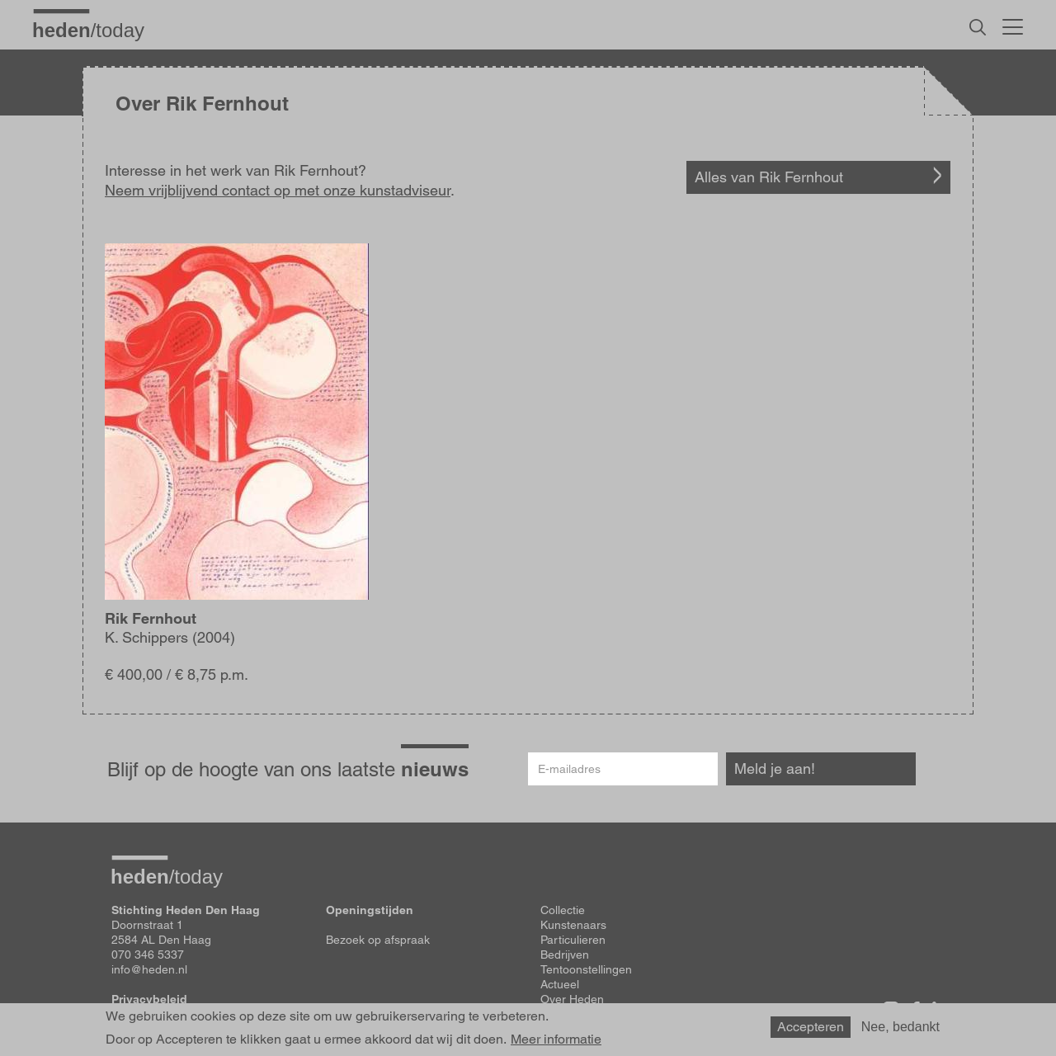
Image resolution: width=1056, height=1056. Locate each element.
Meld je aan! (774, 768)
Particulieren (573, 939)
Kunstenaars (573, 924)
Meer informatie (556, 1039)
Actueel (559, 984)
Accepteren (810, 1027)
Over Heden (572, 999)
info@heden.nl (149, 969)
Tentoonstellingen (586, 969)
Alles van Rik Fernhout (769, 177)
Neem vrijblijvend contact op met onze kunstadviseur (277, 190)
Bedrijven (564, 954)
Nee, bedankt (900, 1027)
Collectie (562, 910)
